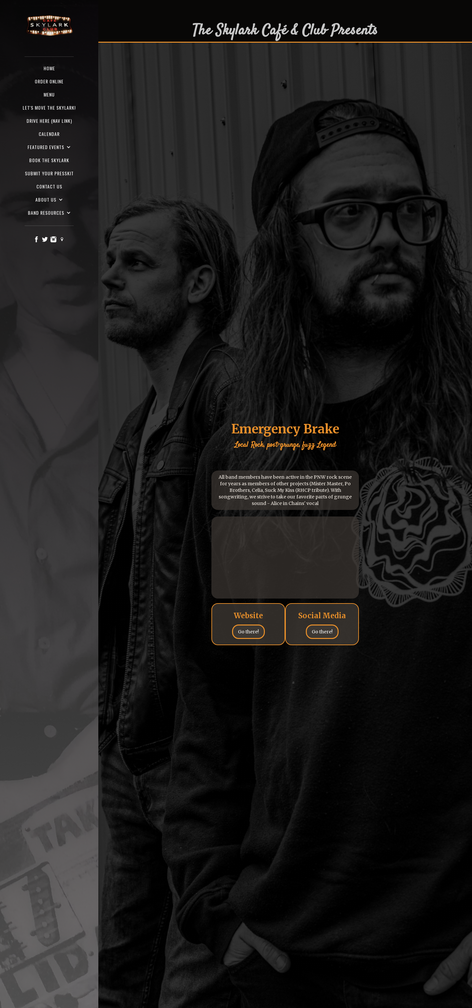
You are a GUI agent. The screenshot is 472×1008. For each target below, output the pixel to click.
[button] (49, 147)
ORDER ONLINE (49, 81)
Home (49, 68)
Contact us (49, 186)
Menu (49, 94)
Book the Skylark (49, 160)
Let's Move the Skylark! (49, 107)
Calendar (49, 133)
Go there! (248, 632)
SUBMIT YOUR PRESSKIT (49, 173)
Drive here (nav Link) (49, 120)
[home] (49, 26)
